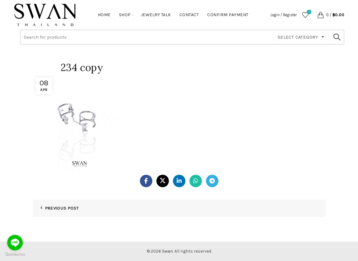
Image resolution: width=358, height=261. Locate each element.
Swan (167, 251)
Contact (189, 14)
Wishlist (308, 12)
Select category (298, 37)
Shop (125, 14)
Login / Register (283, 14)
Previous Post (62, 208)
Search (336, 37)
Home (104, 14)
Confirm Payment (228, 14)
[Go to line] (15, 242)
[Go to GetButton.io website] (15, 255)
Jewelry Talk (156, 14)
